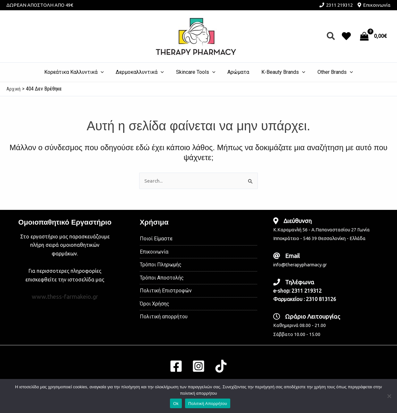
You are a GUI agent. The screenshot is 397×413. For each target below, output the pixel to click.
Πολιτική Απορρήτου (207, 403)
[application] (105, 72)
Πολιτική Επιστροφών (166, 291)
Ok (176, 403)
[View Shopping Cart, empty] (374, 36)
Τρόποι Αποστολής (162, 278)
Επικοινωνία (377, 5)
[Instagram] (198, 366)
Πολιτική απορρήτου (164, 318)
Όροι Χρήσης (154, 305)
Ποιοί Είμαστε (156, 239)
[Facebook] (176, 366)
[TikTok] (221, 366)
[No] (389, 396)
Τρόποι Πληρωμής (161, 265)
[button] (331, 36)
